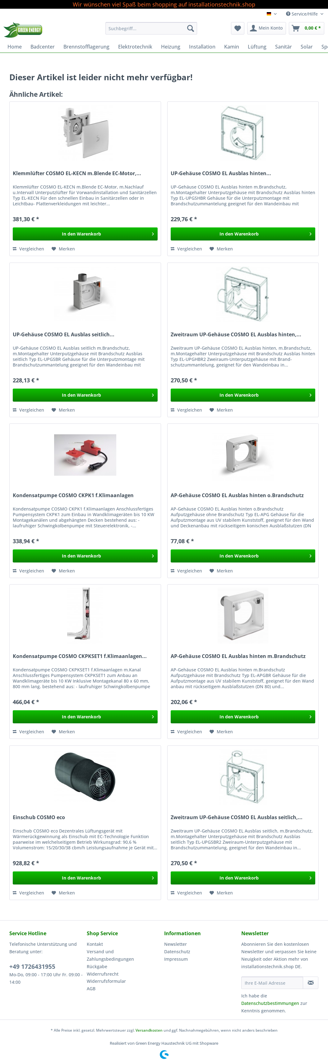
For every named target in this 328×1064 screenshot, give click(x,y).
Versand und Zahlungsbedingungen (110, 955)
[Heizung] (171, 47)
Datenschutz (177, 951)
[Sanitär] (283, 47)
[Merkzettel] (237, 28)
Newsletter (175, 944)
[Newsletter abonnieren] (310, 983)
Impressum (176, 959)
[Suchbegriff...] (151, 28)
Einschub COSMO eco (39, 817)
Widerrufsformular (106, 981)
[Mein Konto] (266, 28)
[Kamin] (231, 47)
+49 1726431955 (32, 967)
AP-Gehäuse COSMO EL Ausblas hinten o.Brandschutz (237, 495)
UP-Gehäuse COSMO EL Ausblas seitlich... (63, 334)
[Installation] (202, 47)
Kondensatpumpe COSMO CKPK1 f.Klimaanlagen (73, 495)
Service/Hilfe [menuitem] (302, 14)
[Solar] (306, 47)
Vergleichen (28, 249)
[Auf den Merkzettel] (63, 249)
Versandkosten (149, 1030)
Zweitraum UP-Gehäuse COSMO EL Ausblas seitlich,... (237, 817)
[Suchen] (190, 28)
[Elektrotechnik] (135, 47)
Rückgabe (97, 966)
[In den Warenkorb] (85, 233)
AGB (91, 989)
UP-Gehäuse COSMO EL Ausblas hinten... (221, 173)
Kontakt (95, 944)
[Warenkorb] (306, 28)
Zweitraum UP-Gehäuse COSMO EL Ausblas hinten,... (236, 334)
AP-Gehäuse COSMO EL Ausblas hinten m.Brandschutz (238, 656)
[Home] (14, 47)
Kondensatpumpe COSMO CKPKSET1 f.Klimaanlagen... (80, 656)
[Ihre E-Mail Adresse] (272, 983)
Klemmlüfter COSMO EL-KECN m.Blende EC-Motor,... (77, 173)
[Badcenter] (42, 47)
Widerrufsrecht (102, 974)
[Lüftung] (257, 47)
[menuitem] (151, 31)
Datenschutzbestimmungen (270, 1003)
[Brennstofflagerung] (86, 47)
